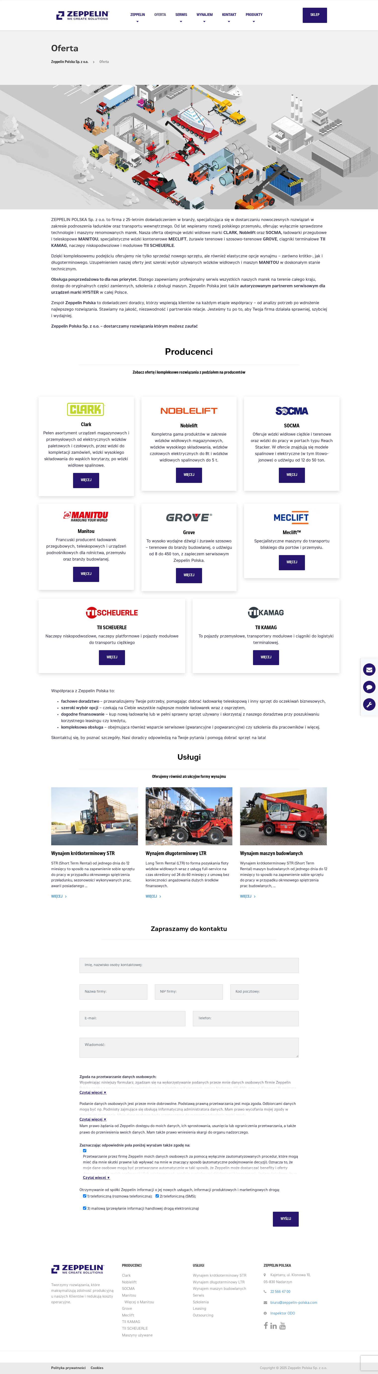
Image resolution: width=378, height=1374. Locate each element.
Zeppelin (137, 15)
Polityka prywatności (68, 1368)
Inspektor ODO (282, 1314)
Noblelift (129, 1282)
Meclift (128, 1315)
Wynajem (205, 15)
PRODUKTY (254, 15)
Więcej (57, 897)
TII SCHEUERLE (135, 1329)
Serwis (181, 15)
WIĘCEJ (86, 480)
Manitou (129, 1296)
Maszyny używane (137, 1335)
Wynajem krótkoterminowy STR (83, 854)
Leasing (199, 1309)
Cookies (97, 1368)
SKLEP (314, 15)
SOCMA (128, 1289)
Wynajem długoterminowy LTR (176, 854)
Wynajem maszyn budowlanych (271, 854)
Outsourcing (203, 1315)
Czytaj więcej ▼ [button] (93, 1093)
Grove (127, 1309)
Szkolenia (201, 1302)
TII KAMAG (131, 1322)
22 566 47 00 (280, 1292)
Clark (126, 1276)
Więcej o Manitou (139, 1302)
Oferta (160, 15)
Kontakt (229, 15)
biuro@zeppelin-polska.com (293, 1303)
